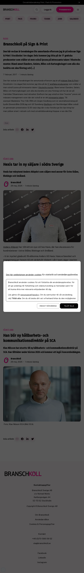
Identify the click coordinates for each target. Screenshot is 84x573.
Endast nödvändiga (48, 307)
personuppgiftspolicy (29, 296)
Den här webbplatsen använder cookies (25, 273)
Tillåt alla (69, 307)
